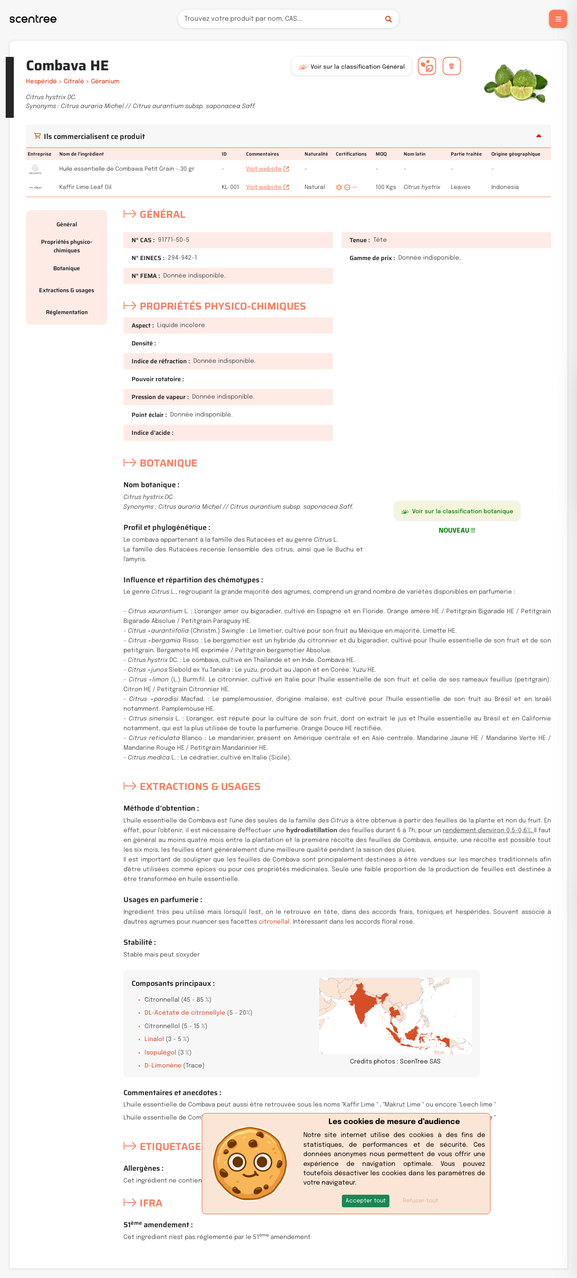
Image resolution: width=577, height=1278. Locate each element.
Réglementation (67, 312)
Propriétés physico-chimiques (66, 246)
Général (66, 224)
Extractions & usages (66, 290)
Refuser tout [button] (420, 1201)
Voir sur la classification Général (351, 67)
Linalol (154, 1039)
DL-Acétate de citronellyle (185, 1013)
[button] (365, 1201)
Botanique (66, 268)
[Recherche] (288, 19)
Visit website (268, 169)
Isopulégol (160, 1053)
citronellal (274, 922)
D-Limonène (163, 1066)
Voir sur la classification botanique (457, 511)
